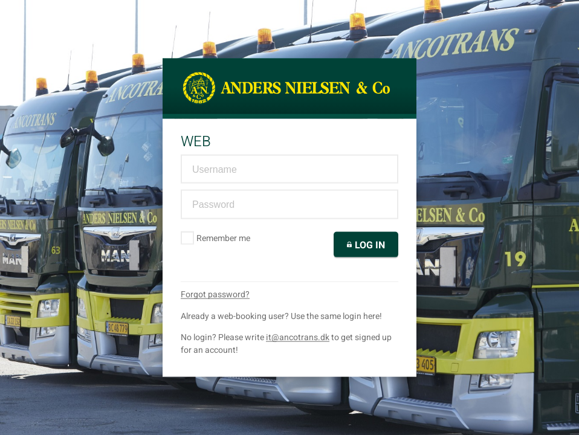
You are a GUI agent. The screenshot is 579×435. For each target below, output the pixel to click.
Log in (366, 244)
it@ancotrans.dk (297, 336)
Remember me (216, 237)
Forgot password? (215, 294)
